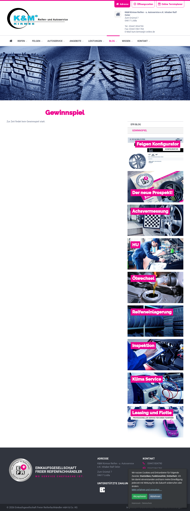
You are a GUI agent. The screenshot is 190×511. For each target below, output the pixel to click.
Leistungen (96, 41)
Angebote (77, 41)
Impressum (136, 503)
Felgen (37, 41)
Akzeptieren (139, 496)
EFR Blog (136, 124)
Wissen (127, 41)
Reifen (22, 41)
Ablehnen (155, 496)
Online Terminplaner (170, 4)
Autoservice (56, 41)
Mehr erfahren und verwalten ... (147, 489)
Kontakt (143, 41)
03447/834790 (152, 463)
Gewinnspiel (139, 130)
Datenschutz (147, 503)
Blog (113, 41)
